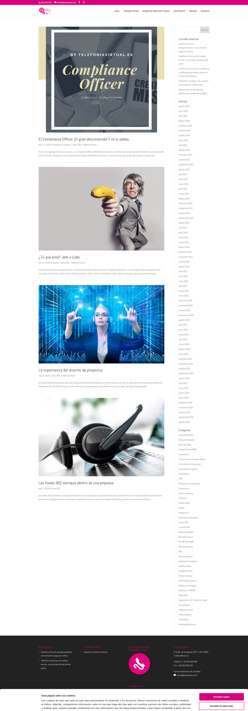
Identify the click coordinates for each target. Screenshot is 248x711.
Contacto (205, 11)
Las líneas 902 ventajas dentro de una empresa (76, 483)
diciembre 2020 (185, 300)
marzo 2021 (184, 290)
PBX (180, 551)
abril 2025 (183, 116)
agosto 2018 (184, 422)
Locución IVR (184, 527)
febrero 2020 (184, 349)
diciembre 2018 (185, 402)
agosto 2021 (184, 266)
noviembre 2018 (186, 407)
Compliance (56, 144)
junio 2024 (183, 140)
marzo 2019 (184, 392)
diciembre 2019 (185, 358)
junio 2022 (183, 232)
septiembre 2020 (186, 315)
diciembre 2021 (185, 252)
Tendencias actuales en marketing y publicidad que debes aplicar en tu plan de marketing (194, 72)
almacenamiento (186, 435)
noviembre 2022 (186, 208)
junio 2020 (183, 329)
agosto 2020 (184, 320)
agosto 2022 (184, 222)
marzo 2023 (184, 193)
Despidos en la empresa (189, 483)
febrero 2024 (184, 150)
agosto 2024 (184, 135)
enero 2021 (184, 295)
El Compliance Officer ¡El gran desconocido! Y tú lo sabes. (84, 139)
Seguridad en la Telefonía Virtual (193, 600)
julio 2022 (183, 227)
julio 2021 (183, 271)
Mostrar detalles (171, 704)
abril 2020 (183, 339)
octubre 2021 (184, 261)
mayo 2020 (183, 334)
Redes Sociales (185, 575)
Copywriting (184, 473)
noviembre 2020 (186, 305)
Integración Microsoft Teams (156, 11)
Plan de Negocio (186, 556)
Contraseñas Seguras (188, 469)
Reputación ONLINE (187, 590)
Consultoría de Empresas (190, 464)
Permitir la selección (221, 688)
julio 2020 (183, 324)
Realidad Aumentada (188, 561)
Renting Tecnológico (187, 585)
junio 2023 (183, 179)
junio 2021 (183, 276)
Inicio (117, 11)
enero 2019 (184, 397)
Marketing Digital (186, 532)
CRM (181, 478)
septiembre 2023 (186, 164)
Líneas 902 (76, 144)
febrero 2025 (184, 120)
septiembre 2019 (186, 373)
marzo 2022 (184, 242)
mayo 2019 (183, 388)
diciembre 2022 (185, 203)
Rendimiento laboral (187, 580)
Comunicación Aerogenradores (192, 459)
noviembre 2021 (186, 256)
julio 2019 (183, 383)
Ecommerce (184, 488)
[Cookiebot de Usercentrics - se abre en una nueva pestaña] (20, 704)
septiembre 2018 (186, 417)
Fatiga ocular (184, 503)
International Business (188, 517)
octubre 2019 (184, 368)
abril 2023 (183, 188)
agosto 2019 (184, 378)
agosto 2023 (184, 169)
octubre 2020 (184, 310)
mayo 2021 (183, 281)
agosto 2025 (184, 106)
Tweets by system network (95, 652)
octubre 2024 (184, 130)
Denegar (221, 698)
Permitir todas (222, 679)
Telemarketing (185, 614)
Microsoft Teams (186, 537)
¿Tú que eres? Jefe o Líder (59, 257)
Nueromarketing (186, 546)
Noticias (193, 11)
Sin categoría (184, 605)
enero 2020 (184, 354)
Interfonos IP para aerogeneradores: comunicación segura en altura (193, 47)
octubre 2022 (184, 213)
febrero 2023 (184, 198)
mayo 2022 (183, 237)
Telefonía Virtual (130, 11)
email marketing (186, 493)
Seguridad (183, 595)
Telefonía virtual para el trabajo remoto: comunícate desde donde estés (193, 60)
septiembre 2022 (186, 218)
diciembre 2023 (185, 154)
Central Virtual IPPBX (187, 449)
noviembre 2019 (186, 363)
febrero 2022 (184, 247)
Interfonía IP (179, 11)
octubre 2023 (184, 159)
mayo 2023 (183, 184)
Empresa (67, 144)
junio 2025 (183, 111)
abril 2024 (183, 145)
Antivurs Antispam (187, 439)
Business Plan (185, 444)
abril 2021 (183, 286)
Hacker (182, 507)
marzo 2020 (184, 344)
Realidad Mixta (185, 566)
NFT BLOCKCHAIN (186, 541)
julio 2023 (183, 174)
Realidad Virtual (185, 570)
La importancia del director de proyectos (71, 370)
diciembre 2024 (185, 125)
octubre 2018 (184, 412)
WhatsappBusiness (187, 624)
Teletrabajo (184, 619)
